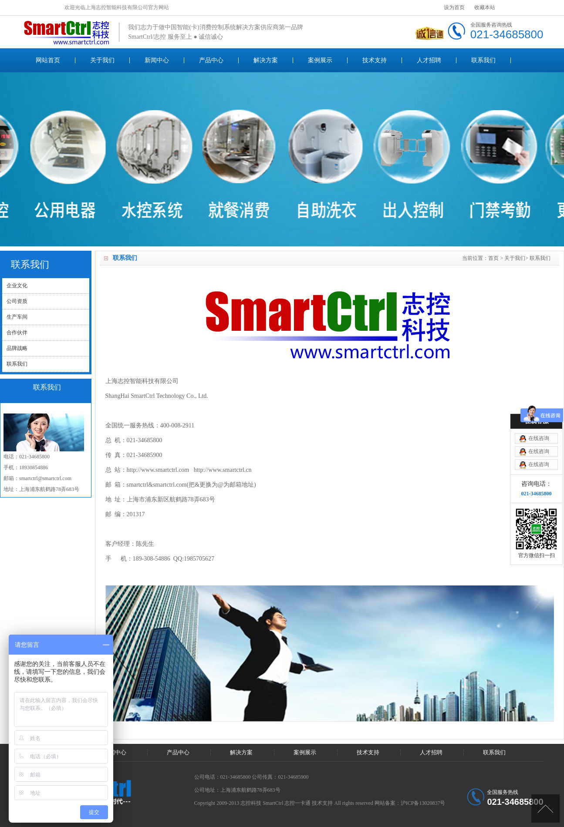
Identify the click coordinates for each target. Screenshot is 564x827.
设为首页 (454, 7)
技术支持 (374, 60)
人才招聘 (429, 60)
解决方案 (265, 60)
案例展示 (320, 60)
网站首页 (48, 60)
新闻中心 (157, 60)
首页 (493, 258)
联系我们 (483, 60)
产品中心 (211, 60)
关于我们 (102, 60)
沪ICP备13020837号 (423, 803)
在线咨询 (538, 438)
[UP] (545, 808)
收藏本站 (484, 7)
